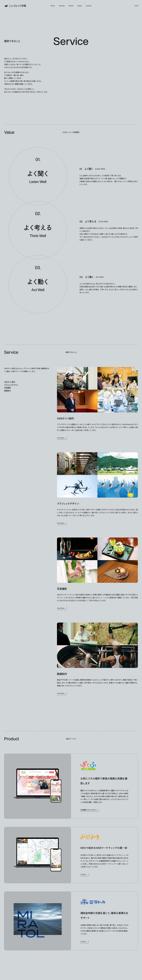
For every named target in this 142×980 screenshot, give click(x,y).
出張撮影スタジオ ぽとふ (88, 810)
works (71, 5)
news (80, 5)
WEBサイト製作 (9, 382)
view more (60, 438)
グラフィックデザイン (11, 385)
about (52, 5)
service (62, 5)
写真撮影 (7, 387)
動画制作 (7, 390)
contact (88, 5)
